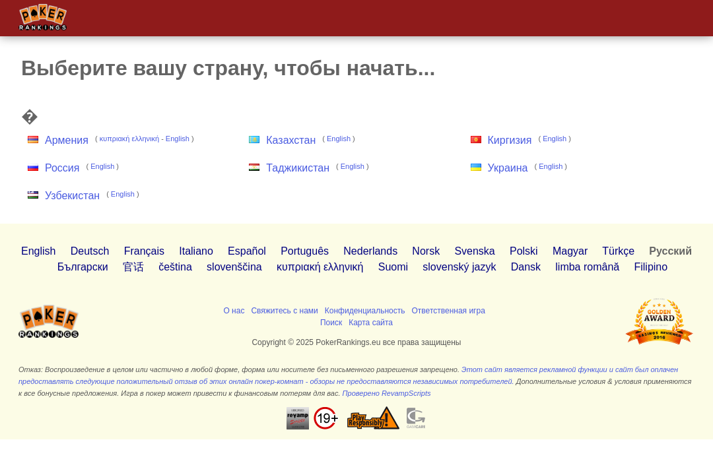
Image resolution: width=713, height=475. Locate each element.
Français (144, 251)
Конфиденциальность (365, 310)
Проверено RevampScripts (387, 393)
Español (247, 251)
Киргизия (510, 140)
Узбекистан (72, 195)
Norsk (426, 251)
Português (305, 251)
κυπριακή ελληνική (129, 138)
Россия (62, 168)
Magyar (570, 251)
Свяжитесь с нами (284, 310)
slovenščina (234, 266)
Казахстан (291, 140)
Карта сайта (371, 322)
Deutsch (90, 251)
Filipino (650, 266)
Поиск (331, 322)
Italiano (196, 251)
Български (82, 266)
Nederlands (370, 251)
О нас (233, 310)
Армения (66, 140)
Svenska (474, 251)
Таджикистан (297, 168)
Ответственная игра (448, 310)
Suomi (393, 266)
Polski (524, 251)
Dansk (526, 266)
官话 (133, 266)
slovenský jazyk (459, 266)
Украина (508, 168)
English (177, 138)
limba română (587, 266)
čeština (175, 266)
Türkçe (618, 251)
